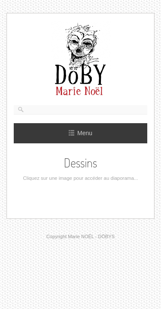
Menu (80, 133)
